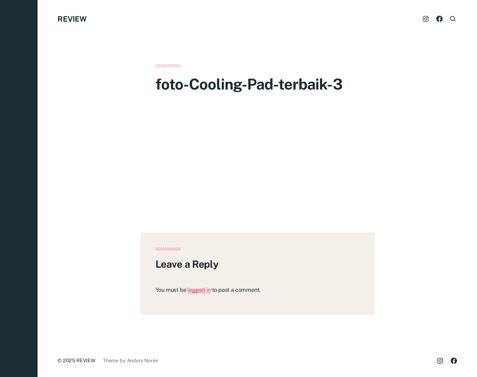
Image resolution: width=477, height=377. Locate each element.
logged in (199, 290)
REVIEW (72, 19)
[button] (19, 188)
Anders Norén (142, 361)
